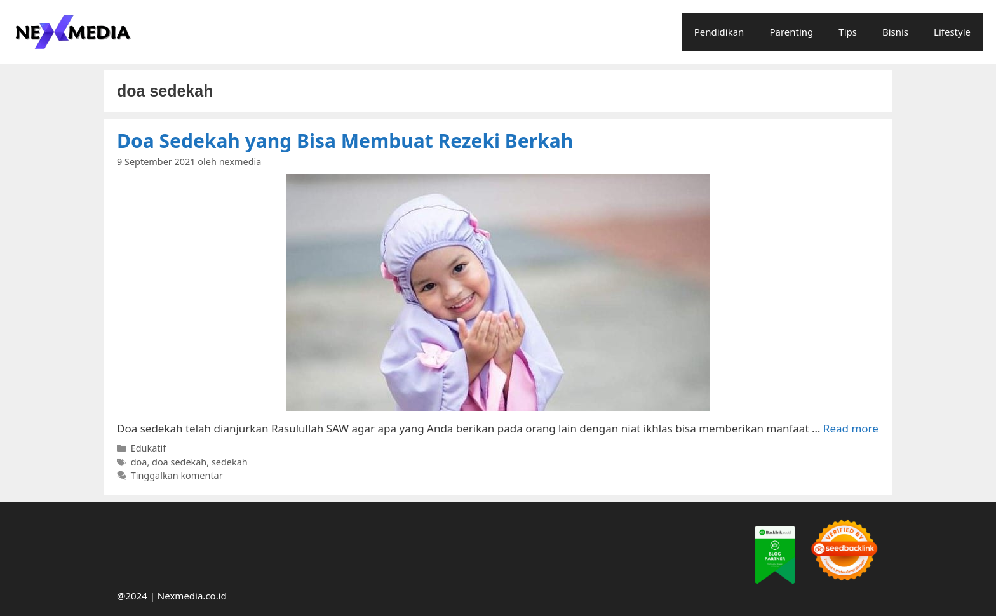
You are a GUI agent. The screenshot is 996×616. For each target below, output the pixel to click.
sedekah (230, 462)
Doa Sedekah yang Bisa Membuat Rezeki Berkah (345, 141)
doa (139, 462)
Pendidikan (719, 31)
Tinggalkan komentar (177, 475)
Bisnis (895, 31)
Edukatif (148, 448)
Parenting (791, 31)
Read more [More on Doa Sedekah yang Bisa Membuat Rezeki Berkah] (850, 428)
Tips (847, 31)
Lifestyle (952, 31)
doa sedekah (179, 462)
